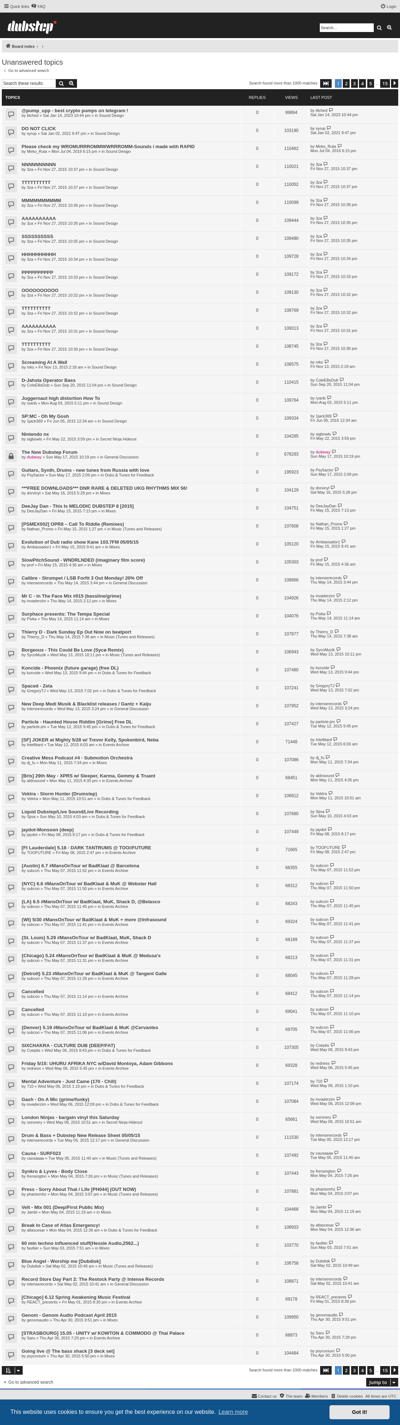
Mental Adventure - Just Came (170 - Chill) (69, 1081)
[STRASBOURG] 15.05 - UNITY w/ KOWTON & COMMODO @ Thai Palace (103, 1333)
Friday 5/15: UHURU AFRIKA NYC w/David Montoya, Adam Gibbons (97, 1063)
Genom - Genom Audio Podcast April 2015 (69, 1315)
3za (30, 169)
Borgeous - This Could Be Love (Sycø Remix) (73, 650)
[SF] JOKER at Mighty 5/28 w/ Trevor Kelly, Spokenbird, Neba (90, 740)
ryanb (32, 403)
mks (30, 367)
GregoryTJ (36, 691)
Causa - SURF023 (41, 1153)
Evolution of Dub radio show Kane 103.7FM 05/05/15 (80, 542)
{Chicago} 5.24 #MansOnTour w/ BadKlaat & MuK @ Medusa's (91, 955)
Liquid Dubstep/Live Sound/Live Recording (70, 811)
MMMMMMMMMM (41, 200)
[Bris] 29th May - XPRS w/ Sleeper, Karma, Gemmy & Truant (88, 775)
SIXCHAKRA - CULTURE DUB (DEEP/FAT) (68, 1045)
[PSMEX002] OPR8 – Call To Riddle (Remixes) (73, 524)
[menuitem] (38, 6)
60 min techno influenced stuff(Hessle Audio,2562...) (80, 1243)
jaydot (32, 834)
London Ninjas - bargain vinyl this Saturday (70, 1117)
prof (30, 565)
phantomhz (36, 1194)
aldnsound (36, 780)
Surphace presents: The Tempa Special (66, 614)
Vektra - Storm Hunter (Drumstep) (59, 793)
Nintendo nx (35, 434)
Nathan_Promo (40, 529)
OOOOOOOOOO (40, 290)
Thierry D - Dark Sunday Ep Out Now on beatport (76, 632)
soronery (34, 1122)
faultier (33, 1248)
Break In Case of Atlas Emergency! (61, 1225)
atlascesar (36, 1230)
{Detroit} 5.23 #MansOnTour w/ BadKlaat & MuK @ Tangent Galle (94, 973)
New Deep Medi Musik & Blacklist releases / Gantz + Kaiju (86, 704)
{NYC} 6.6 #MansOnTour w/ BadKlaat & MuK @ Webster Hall (89, 883)
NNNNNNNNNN (39, 164)
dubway (34, 457)
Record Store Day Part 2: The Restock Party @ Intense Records (93, 1279)
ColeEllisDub (38, 385)
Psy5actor (36, 475)
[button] (326, 83)
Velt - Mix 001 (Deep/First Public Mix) (63, 1207)
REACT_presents (42, 1302)
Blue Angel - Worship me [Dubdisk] (61, 1261)
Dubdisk (34, 1266)
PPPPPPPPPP (37, 272)
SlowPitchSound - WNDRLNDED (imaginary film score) (83, 560)
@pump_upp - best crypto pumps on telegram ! (75, 110)
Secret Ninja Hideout (118, 439)
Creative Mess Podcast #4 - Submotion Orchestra (77, 758)
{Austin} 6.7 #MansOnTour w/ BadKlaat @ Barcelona (80, 865)
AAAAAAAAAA (39, 218)
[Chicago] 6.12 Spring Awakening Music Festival (76, 1297)
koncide (34, 673)
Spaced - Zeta (37, 686)
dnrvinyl (34, 493)
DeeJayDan (37, 511)
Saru (31, 1338)
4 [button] (362, 83)
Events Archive (116, 745)
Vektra (32, 798)
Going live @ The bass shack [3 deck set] (68, 1351)
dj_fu (31, 763)
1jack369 (35, 421)
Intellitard (35, 745)
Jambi (32, 1212)
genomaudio (38, 1320)
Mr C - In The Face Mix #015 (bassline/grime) (71, 596)
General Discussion (121, 457)
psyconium (36, 1356)
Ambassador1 (39, 547)
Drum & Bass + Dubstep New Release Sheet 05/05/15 (81, 1135)
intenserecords (40, 583)
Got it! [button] (359, 1412)
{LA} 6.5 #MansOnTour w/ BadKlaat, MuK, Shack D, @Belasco (91, 901)
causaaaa (35, 1158)
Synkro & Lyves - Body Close (54, 1171)
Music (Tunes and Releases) (137, 529)
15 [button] (385, 83)
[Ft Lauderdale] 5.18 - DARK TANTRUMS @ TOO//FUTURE (86, 847)
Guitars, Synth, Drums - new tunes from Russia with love (85, 470)
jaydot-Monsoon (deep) (48, 829)
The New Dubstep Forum (49, 452)
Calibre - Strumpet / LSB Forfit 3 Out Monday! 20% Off (82, 578)
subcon (33, 870)
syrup (32, 133)
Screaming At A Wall (44, 362)
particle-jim (36, 727)
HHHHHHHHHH (39, 254)
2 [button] (346, 83)
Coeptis (33, 1050)
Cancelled (33, 991)
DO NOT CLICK (39, 128)
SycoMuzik (36, 655)
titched (32, 115)
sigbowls (34, 439)
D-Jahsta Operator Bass (49, 380)
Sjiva (31, 816)
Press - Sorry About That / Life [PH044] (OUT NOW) (79, 1189)
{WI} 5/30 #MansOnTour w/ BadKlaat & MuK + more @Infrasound (94, 919)
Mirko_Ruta (37, 151)
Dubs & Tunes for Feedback (129, 475)
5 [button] (370, 83)
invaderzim (36, 601)
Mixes (105, 493)
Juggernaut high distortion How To (61, 398)
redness (34, 1068)
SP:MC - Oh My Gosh (45, 416)
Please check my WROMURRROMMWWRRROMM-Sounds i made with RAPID (108, 146)
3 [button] (354, 83)
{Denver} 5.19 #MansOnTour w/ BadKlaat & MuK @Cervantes (90, 1027)
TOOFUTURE (39, 852)
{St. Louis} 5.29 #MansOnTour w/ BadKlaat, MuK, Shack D (86, 937)
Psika (32, 619)
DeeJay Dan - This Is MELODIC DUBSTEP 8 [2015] (78, 506)
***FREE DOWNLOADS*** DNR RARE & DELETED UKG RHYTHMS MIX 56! (104, 488)
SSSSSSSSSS (37, 236)
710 (30, 1086)
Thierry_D (35, 637)
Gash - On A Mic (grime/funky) (55, 1099)
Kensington (37, 1176)
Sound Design (111, 115)
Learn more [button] (233, 1412)
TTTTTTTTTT (36, 182)
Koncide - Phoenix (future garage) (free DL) (70, 668)
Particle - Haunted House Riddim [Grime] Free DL (77, 722)
